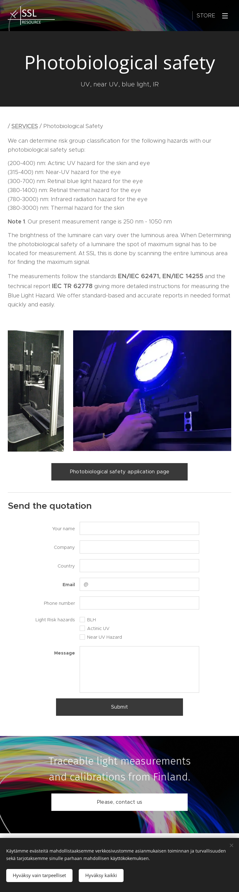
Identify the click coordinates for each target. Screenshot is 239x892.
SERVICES (25, 126)
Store (206, 15)
